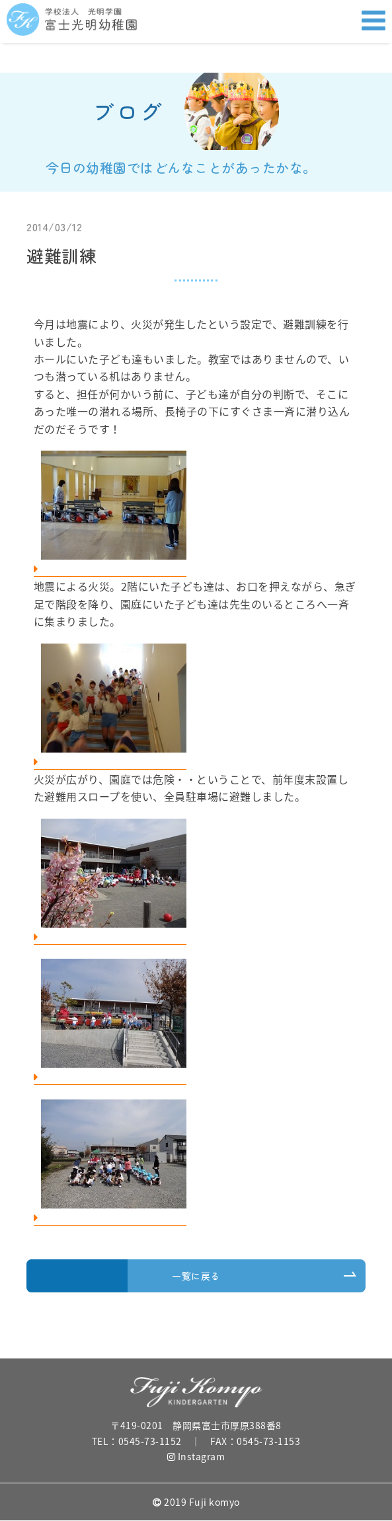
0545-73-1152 (150, 1441)
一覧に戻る (196, 1275)
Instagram (196, 1456)
